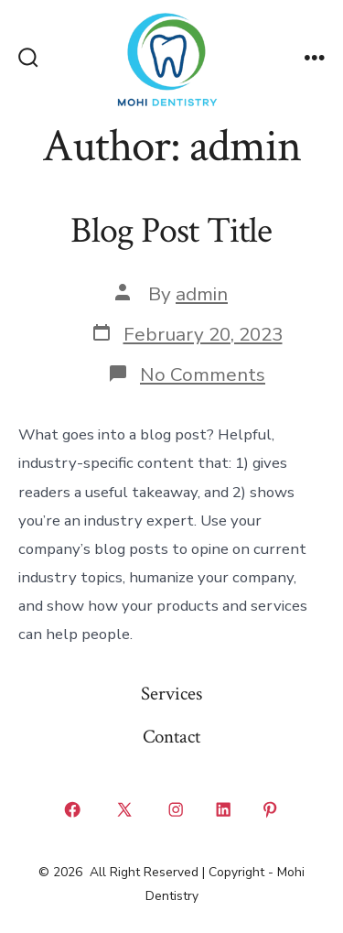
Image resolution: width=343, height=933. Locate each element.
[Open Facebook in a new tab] (73, 810)
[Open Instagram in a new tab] (176, 810)
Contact (171, 736)
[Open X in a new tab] (124, 810)
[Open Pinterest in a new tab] (271, 810)
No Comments (202, 374)
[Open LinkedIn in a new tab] (223, 810)
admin (202, 294)
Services (171, 693)
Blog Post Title (171, 231)
